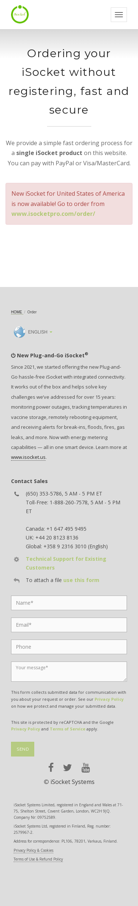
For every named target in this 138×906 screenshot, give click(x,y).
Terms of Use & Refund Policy (38, 859)
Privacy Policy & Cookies (33, 850)
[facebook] (51, 767)
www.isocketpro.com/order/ (53, 214)
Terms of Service (67, 729)
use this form (81, 580)
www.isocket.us (28, 457)
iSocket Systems (72, 782)
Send (23, 749)
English (30, 332)
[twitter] (67, 767)
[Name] (69, 603)
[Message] (69, 672)
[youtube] (85, 767)
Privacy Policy (109, 699)
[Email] (69, 625)
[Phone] (69, 647)
